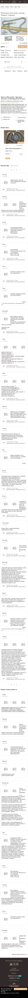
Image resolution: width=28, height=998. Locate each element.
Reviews (7, 153)
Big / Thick (17, 6)
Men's (11, 6)
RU (9, 1)
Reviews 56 (8, 71)
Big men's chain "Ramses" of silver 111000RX (16, 555)
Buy (8, 158)
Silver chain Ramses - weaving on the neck (15, 190)
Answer (24, 301)
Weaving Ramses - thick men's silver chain (15, 215)
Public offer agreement (14, 980)
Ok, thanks (20, 989)
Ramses (21, 52)
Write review (14, 165)
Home (2, 6)
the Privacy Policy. (14, 993)
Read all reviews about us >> (19, 954)
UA (5, 1)
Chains (7, 6)
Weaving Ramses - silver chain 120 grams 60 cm (16, 237)
